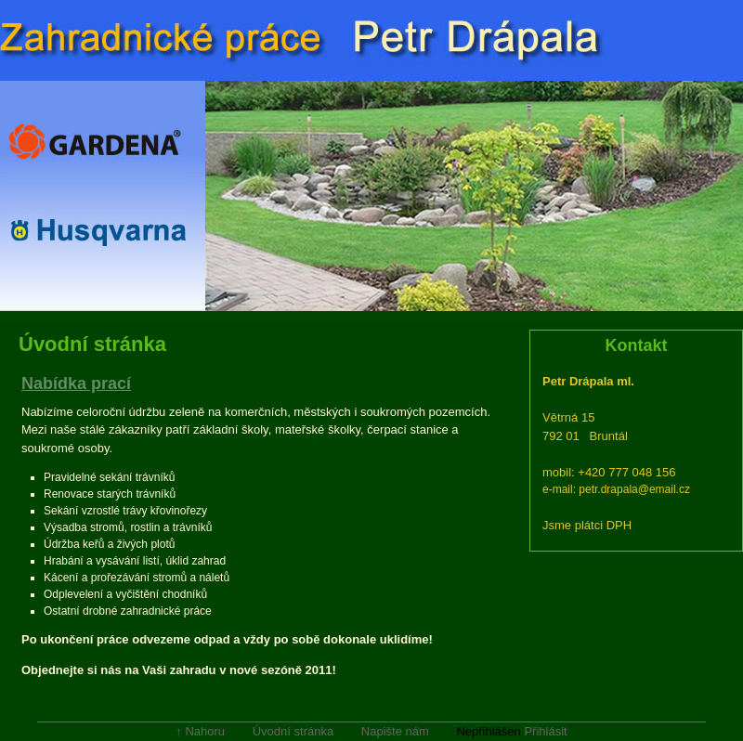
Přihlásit (545, 731)
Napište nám (395, 731)
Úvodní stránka (293, 731)
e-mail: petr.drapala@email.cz (616, 489)
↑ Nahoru (200, 731)
